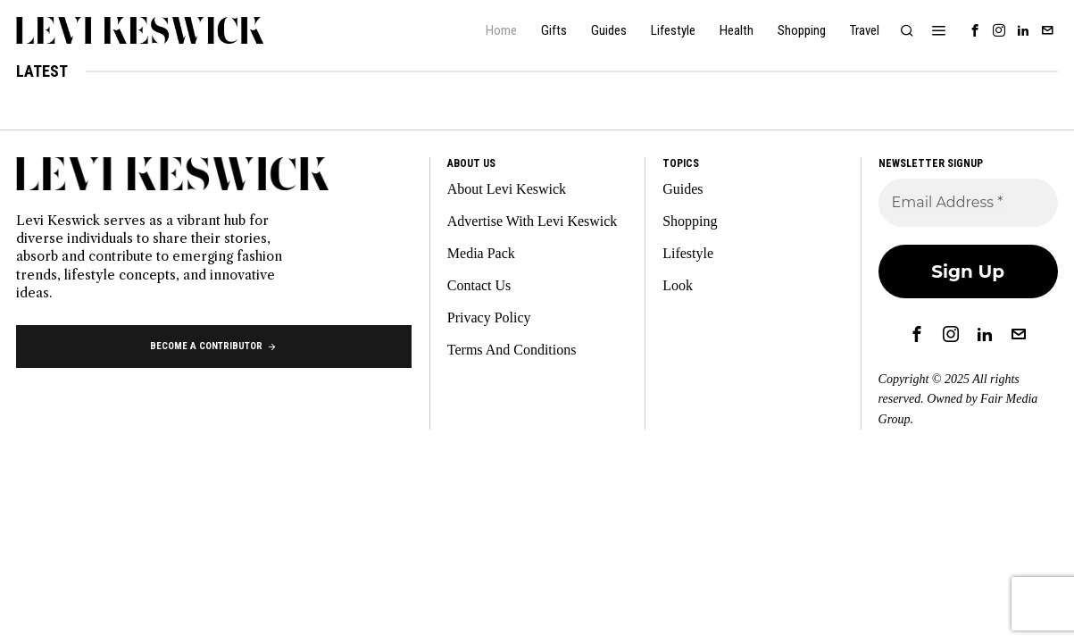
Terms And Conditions (512, 349)
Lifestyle (687, 253)
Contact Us (479, 285)
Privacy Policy (489, 317)
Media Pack (481, 253)
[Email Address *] (968, 203)
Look (677, 285)
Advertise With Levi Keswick (532, 221)
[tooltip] (975, 30)
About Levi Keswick (506, 188)
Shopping (689, 221)
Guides (682, 188)
